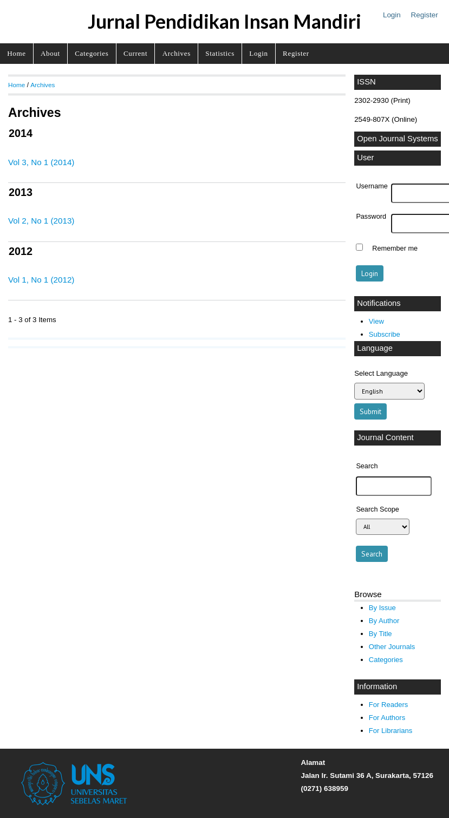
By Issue (382, 608)
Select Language (381, 373)
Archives (176, 53)
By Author (384, 621)
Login (392, 15)
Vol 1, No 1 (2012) (41, 279)
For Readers (388, 705)
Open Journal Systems (397, 138)
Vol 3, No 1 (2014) (41, 162)
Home (16, 53)
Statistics (220, 53)
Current (135, 53)
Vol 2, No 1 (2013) (41, 220)
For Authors (387, 718)
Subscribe (384, 334)
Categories (91, 53)
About (50, 53)
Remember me (395, 248)
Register (424, 15)
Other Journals (392, 647)
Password (371, 216)
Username (371, 186)
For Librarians (390, 731)
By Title (380, 634)
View (376, 321)
